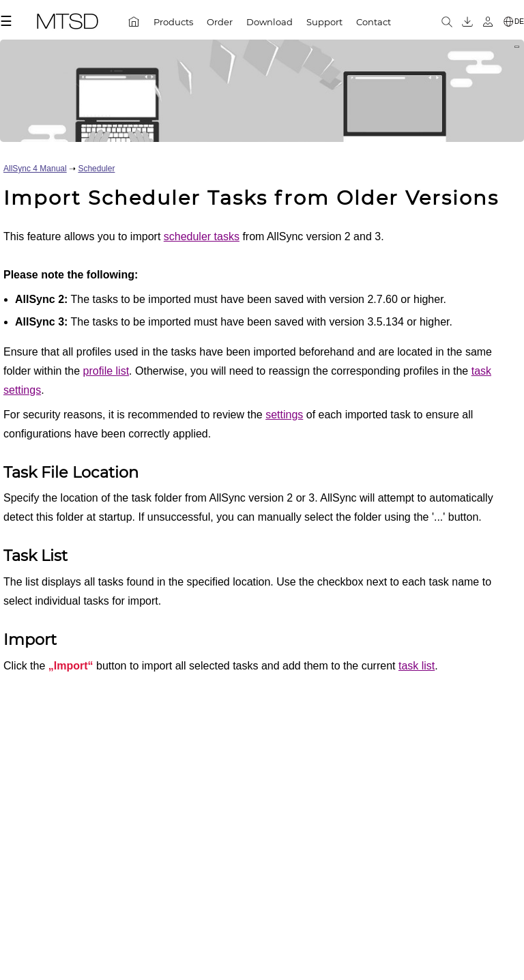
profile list (106, 371)
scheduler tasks (201, 236)
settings (284, 414)
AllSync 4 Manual (35, 168)
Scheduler (96, 168)
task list (416, 666)
